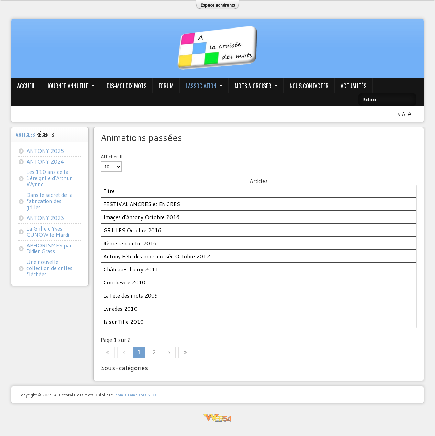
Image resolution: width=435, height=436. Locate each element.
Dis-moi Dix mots (126, 85)
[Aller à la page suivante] (169, 352)
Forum (166, 85)
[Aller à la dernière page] (185, 352)
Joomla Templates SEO (135, 395)
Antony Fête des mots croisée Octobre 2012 (156, 256)
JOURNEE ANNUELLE (68, 85)
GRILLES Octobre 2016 (132, 230)
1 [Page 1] (139, 352)
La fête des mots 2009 (130, 295)
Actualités (353, 85)
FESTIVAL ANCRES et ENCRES (141, 204)
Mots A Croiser (253, 85)
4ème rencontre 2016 (130, 243)
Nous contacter (309, 85)
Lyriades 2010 (120, 308)
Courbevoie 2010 (124, 282)
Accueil (26, 85)
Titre (109, 191)
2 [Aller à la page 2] (154, 352)
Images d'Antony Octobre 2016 (141, 217)
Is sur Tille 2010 (123, 321)
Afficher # (112, 156)
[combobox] (387, 99)
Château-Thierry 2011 (130, 269)
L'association (201, 85)
